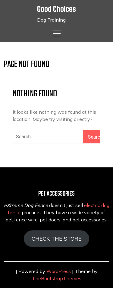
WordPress (58, 271)
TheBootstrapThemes (56, 278)
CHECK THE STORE (57, 238)
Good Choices (56, 9)
